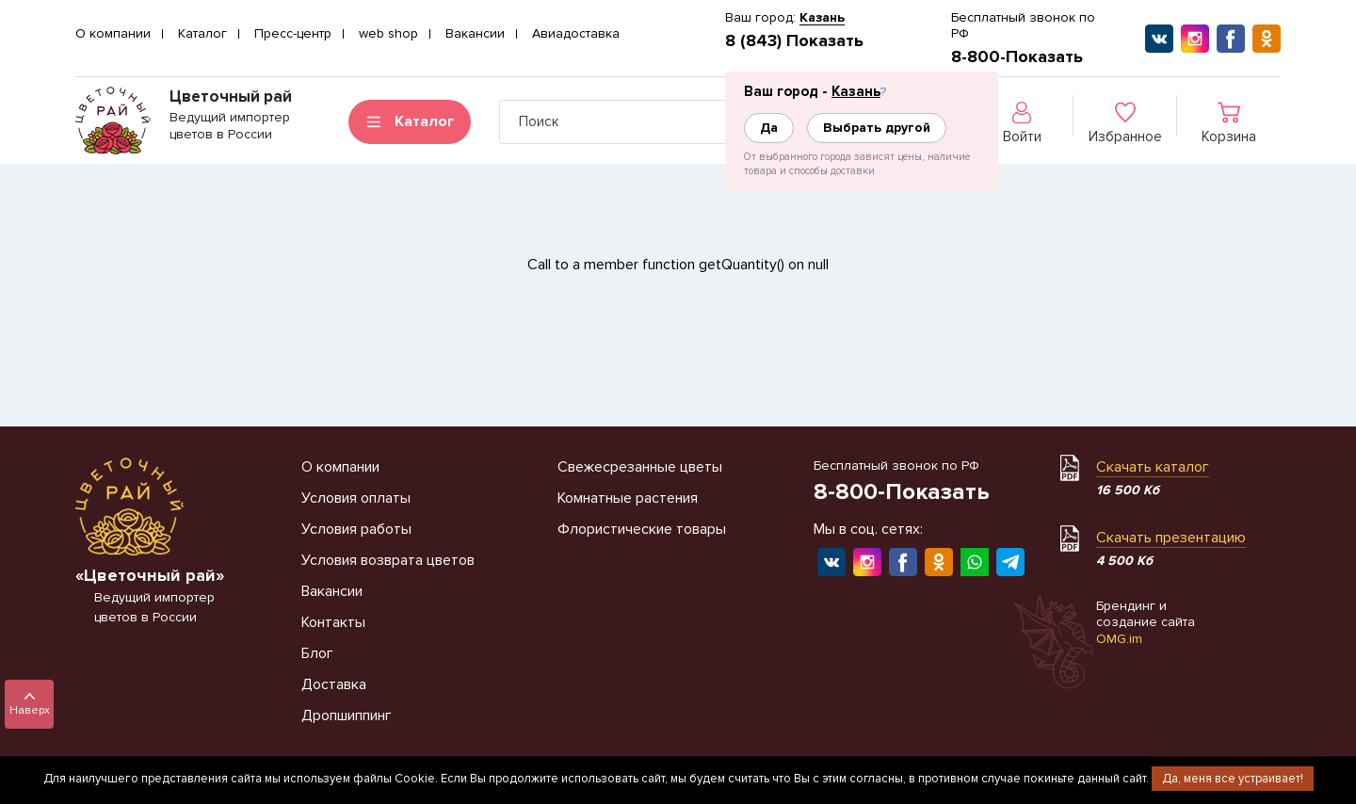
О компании (113, 33)
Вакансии (475, 33)
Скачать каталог (1152, 467)
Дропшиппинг (346, 715)
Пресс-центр (292, 33)
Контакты (333, 622)
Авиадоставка (576, 33)
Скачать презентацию (1171, 537)
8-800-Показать (1017, 56)
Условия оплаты (356, 498)
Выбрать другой (876, 128)
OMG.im (1119, 639)
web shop (388, 33)
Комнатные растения (627, 498)
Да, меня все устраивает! (1232, 778)
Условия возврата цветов (388, 560)
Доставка (333, 684)
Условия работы (356, 529)
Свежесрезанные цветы (639, 467)
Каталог (202, 33)
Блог (317, 653)
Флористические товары (641, 529)
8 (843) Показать (794, 40)
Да (769, 128)
